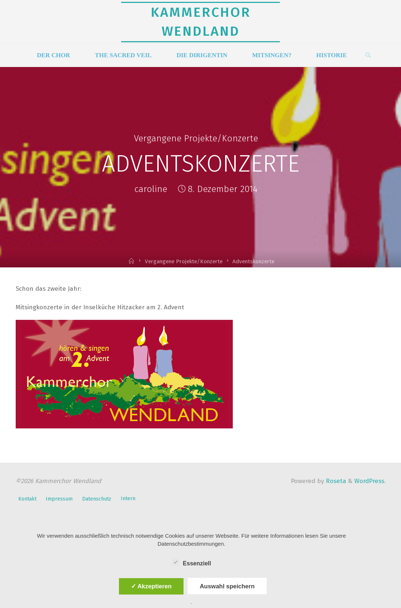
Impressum (59, 499)
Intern (128, 498)
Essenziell (191, 562)
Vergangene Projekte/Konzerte (196, 138)
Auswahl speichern (227, 586)
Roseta (335, 481)
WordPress (369, 481)
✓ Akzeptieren (151, 586)
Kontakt (27, 499)
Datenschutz (96, 499)
